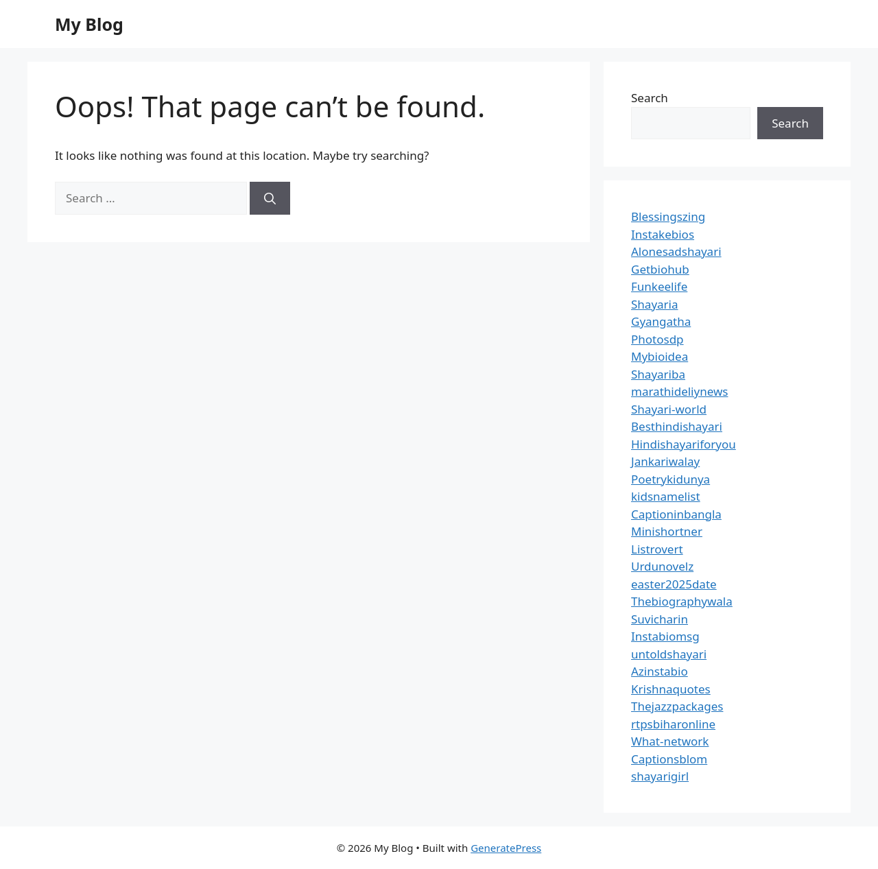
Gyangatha (661, 321)
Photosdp (657, 339)
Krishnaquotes (671, 689)
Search (649, 98)
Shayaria (654, 304)
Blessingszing (668, 216)
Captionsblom (669, 759)
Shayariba (658, 374)
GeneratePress (506, 848)
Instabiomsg (665, 636)
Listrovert (657, 549)
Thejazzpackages (677, 706)
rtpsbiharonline (673, 724)
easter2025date (674, 584)
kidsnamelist (665, 496)
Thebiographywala (682, 601)
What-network (670, 741)
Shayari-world (669, 409)
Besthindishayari (676, 426)
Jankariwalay (665, 461)
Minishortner (666, 531)
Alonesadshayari (676, 251)
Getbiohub (660, 269)
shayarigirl (660, 776)
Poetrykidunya (670, 479)
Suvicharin (659, 619)
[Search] (270, 198)
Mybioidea (659, 356)
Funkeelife (659, 286)
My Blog (89, 24)
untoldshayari (669, 654)
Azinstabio (659, 671)
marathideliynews (679, 391)
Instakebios (662, 234)
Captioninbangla (676, 514)
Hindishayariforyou (683, 444)
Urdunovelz (662, 566)
